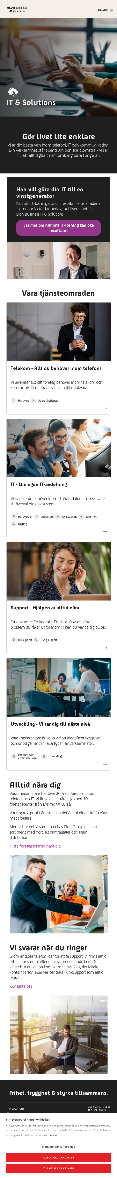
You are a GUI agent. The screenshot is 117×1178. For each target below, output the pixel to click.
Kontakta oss (21, 986)
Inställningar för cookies (58, 1146)
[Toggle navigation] (106, 10)
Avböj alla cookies (58, 1157)
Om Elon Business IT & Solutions (99, 1109)
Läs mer (53, 1135)
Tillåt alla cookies (58, 1168)
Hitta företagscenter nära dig (35, 846)
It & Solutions (15, 1108)
